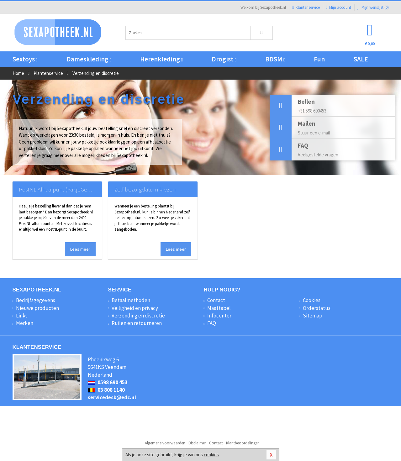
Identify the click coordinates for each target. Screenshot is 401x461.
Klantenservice (305, 7)
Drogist (224, 59)
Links (22, 315)
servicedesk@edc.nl (112, 397)
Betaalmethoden (131, 300)
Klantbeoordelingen (243, 443)
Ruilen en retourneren (137, 323)
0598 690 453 (108, 382)
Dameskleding (88, 59)
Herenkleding (161, 59)
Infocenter (219, 315)
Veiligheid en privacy (135, 308)
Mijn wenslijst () (373, 7)
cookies (211, 455)
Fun (319, 59)
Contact (216, 300)
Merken (24, 323)
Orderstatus (316, 308)
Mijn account (338, 7)
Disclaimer (197, 443)
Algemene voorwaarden (165, 443)
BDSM (275, 59)
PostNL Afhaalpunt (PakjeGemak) (59, 189)
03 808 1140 (106, 389)
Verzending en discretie (138, 315)
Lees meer (80, 249)
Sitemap (312, 315)
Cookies (311, 300)
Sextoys (25, 59)
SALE (361, 59)
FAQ (211, 323)
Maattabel (219, 308)
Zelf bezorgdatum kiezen (145, 189)
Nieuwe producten (37, 308)
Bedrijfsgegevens (35, 300)
